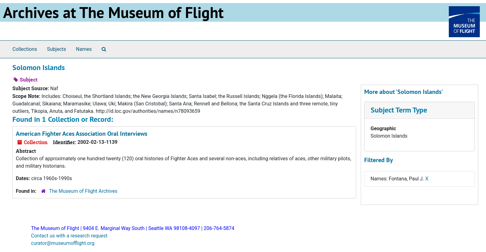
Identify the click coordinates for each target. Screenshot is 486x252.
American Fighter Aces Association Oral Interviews (81, 134)
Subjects (56, 49)
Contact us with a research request (69, 236)
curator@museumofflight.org (63, 243)
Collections (24, 49)
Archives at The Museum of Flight (113, 12)
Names (84, 49)
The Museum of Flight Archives (83, 191)
